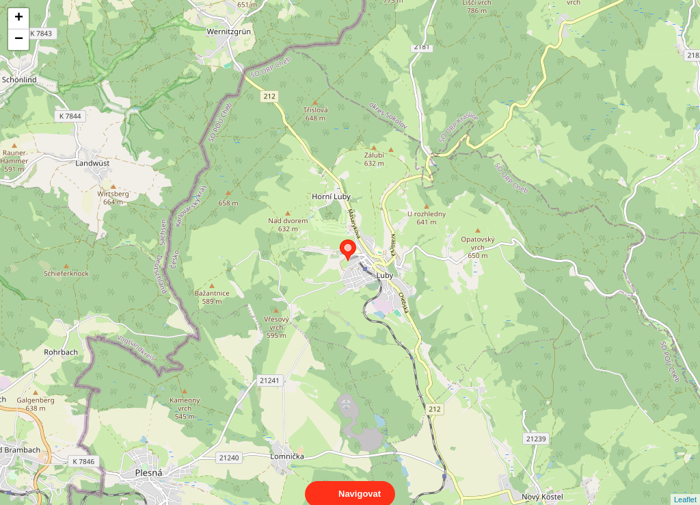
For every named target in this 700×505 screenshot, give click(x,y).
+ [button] (18, 18)
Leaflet (685, 487)
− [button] (18, 39)
